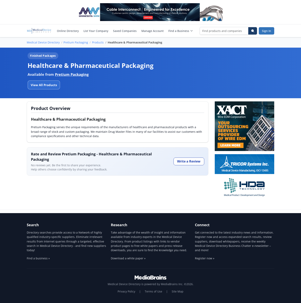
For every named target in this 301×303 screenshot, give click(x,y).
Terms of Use (153, 291)
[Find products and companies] (224, 31)
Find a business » (38, 258)
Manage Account (152, 31)
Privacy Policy (126, 291)
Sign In (266, 31)
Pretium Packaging (75, 42)
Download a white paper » (128, 258)
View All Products (44, 85)
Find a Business (180, 31)
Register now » (204, 258)
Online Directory (68, 31)
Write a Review (188, 161)
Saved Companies (125, 31)
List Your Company (95, 31)
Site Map (177, 291)
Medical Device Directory (43, 42)
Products (98, 42)
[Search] (252, 31)
